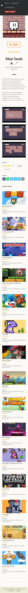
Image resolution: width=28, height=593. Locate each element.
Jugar (14, 44)
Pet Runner (5, 334)
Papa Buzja (5, 309)
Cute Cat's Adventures (8, 231)
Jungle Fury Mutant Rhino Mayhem (11, 283)
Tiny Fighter (5, 514)
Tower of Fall (5, 489)
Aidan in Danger (6, 360)
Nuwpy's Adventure (7, 257)
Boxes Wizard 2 (6, 437)
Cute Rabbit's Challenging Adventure (12, 463)
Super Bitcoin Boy (7, 411)
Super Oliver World (7, 206)
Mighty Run (5, 386)
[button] (2, 5)
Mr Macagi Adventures (8, 540)
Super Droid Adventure (8, 566)
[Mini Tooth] (14, 26)
